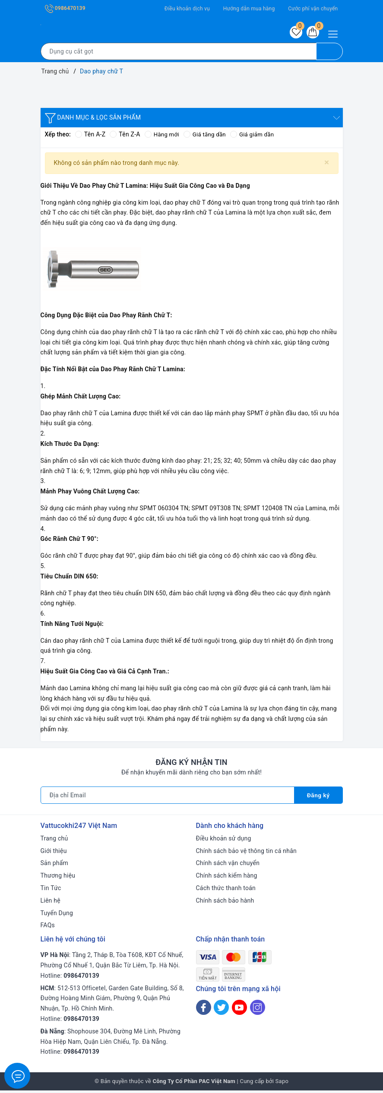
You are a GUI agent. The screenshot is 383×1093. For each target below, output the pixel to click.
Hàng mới (162, 136)
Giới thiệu (54, 853)
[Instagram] (257, 1009)
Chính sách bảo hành (225, 902)
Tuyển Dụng (57, 915)
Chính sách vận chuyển (228, 865)
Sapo (282, 1083)
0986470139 (65, 8)
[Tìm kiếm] (329, 53)
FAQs (48, 927)
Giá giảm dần (256, 136)
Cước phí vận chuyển (313, 9)
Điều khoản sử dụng (223, 840)
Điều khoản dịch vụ (187, 9)
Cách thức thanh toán (226, 890)
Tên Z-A (125, 136)
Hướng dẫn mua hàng (249, 9)
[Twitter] (221, 1009)
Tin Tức (51, 890)
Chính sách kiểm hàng (226, 878)
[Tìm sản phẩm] (179, 53)
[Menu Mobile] (335, 33)
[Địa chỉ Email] (167, 797)
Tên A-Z (90, 136)
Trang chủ (54, 840)
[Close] (327, 164)
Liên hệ (50, 902)
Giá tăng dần (207, 136)
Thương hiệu (58, 878)
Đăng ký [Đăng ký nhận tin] (318, 797)
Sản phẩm (55, 865)
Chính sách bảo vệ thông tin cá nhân (246, 853)
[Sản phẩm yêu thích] (292, 33)
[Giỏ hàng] (311, 33)
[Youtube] (239, 1009)
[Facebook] (203, 1009)
